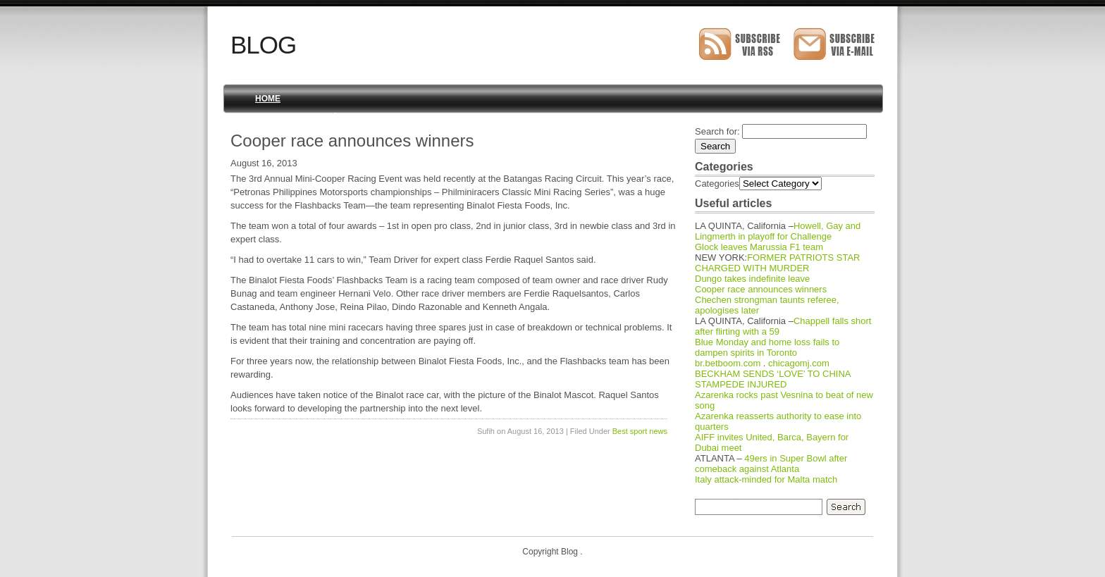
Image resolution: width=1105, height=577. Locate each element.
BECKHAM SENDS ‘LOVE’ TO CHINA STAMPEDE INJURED (773, 379)
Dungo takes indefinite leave (752, 278)
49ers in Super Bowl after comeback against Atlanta (771, 463)
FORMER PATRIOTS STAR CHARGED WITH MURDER (777, 262)
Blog (263, 44)
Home (267, 99)
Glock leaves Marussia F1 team (759, 247)
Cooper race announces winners (761, 289)
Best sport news (639, 431)
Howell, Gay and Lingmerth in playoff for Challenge (777, 231)
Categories (717, 183)
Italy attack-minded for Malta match (766, 479)
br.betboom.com (727, 363)
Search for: (717, 131)
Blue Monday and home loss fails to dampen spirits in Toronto (767, 347)
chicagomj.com (798, 363)
